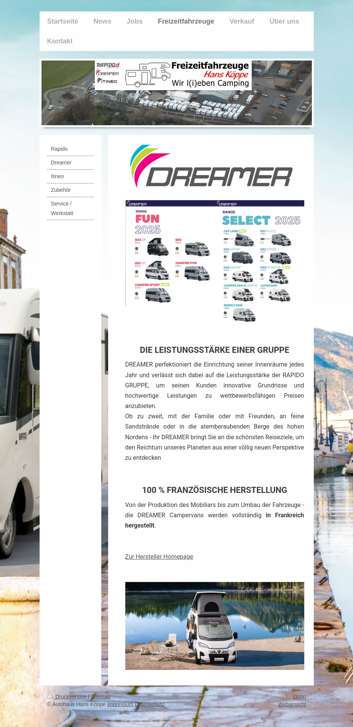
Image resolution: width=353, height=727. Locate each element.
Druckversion (67, 697)
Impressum (120, 704)
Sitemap (100, 697)
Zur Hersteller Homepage (159, 556)
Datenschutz (150, 704)
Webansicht (292, 704)
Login (299, 697)
